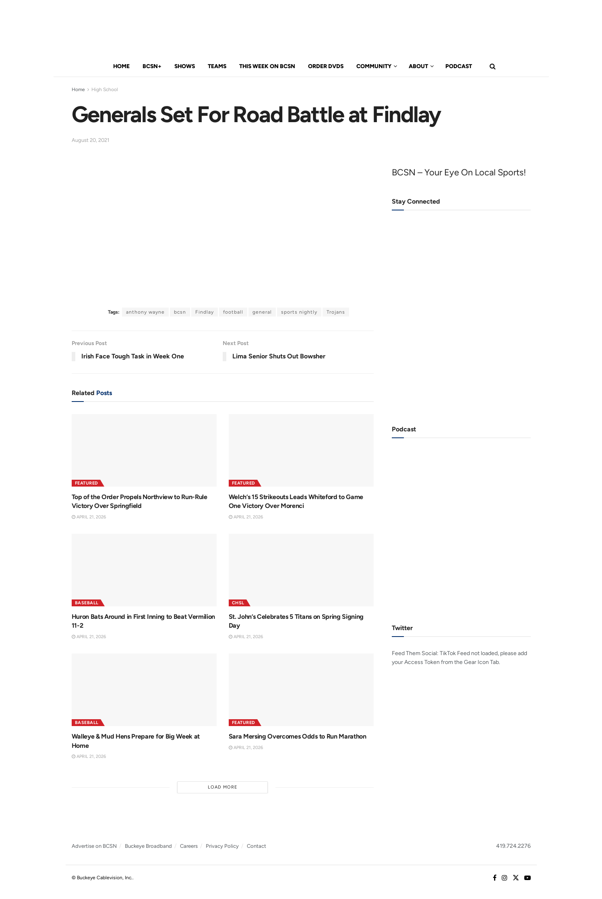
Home (121, 66)
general (262, 312)
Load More (223, 787)
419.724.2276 (513, 846)
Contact (256, 846)
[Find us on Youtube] (527, 878)
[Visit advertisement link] (461, 336)
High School (104, 89)
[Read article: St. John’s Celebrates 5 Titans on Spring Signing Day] (301, 570)
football (233, 312)
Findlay (204, 312)
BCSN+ (152, 66)
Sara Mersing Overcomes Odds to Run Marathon (297, 736)
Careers (189, 846)
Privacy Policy (222, 846)
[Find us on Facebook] (494, 878)
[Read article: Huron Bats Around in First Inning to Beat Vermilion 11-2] (144, 570)
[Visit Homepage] (118, 28)
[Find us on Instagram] (504, 878)
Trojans (336, 312)
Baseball (87, 603)
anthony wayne (145, 312)
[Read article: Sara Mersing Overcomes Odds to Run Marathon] (301, 689)
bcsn (180, 312)
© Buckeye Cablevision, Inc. (102, 877)
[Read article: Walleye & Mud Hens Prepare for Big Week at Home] (144, 689)
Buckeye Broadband (148, 846)
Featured (86, 483)
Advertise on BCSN (94, 846)
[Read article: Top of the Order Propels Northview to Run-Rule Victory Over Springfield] (144, 450)
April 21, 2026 (89, 517)
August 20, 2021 (90, 140)
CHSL (238, 603)
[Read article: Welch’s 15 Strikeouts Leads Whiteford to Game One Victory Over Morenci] (301, 450)
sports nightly (299, 312)
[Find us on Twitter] (516, 878)
